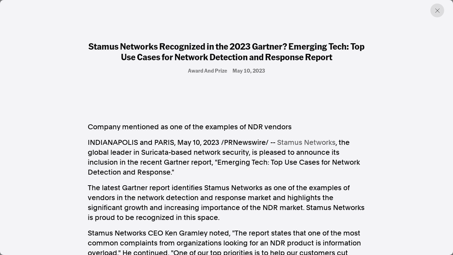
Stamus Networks (306, 142)
